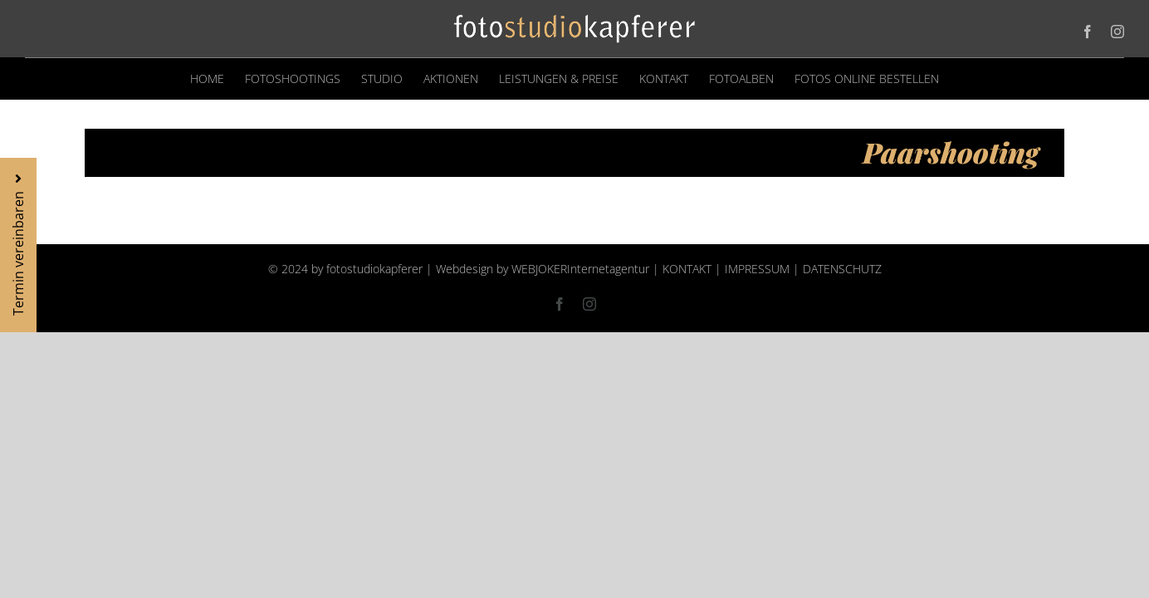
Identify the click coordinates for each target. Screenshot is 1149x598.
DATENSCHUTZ (842, 269)
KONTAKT (687, 269)
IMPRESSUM (757, 269)
